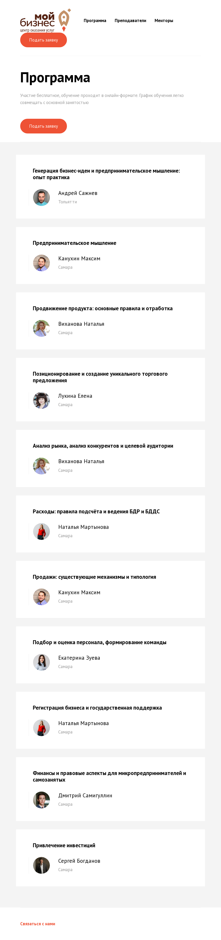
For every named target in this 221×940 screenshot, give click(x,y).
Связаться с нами (37, 924)
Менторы (164, 20)
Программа (95, 20)
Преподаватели (130, 20)
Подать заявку (43, 40)
